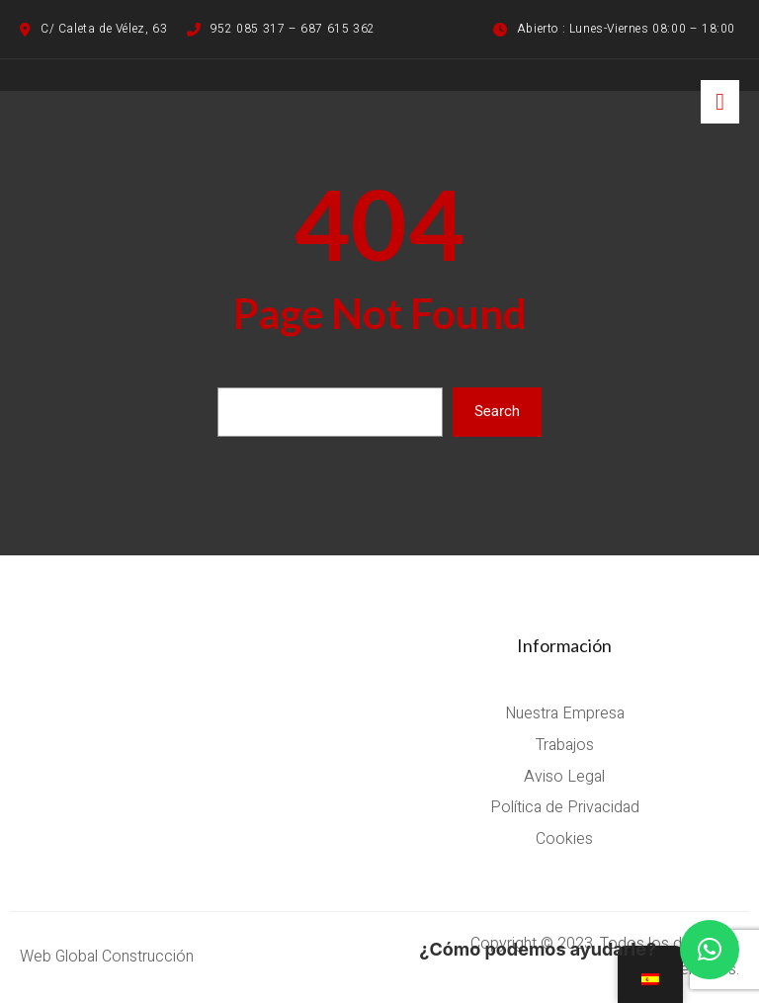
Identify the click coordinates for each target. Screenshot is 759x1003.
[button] (709, 949)
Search (497, 411)
